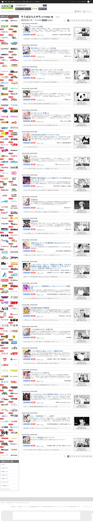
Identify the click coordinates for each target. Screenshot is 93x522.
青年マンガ (5, 471)
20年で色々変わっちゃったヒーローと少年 (47, 70)
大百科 (23, 1)
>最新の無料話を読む (81, 39)
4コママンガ (5, 482)
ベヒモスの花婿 (37, 26)
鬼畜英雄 (34, 221)
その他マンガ (5, 485)
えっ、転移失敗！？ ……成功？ (43, 416)
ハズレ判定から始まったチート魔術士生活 (47, 351)
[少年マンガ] (40, 35)
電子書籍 (43, 8)
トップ (19, 8)
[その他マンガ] (40, 56)
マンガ (35, 8)
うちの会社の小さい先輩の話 (42, 329)
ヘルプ (25, 506)
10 (87, 20)
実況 (27, 1)
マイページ (88, 11)
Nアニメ (32, 1)
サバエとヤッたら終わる (40, 373)
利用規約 (19, 506)
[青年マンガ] (40, 165)
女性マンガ (5, 478)
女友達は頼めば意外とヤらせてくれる (45, 135)
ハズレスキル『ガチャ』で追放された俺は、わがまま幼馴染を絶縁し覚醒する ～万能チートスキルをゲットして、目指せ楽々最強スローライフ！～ (51, 266)
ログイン (73, 1)
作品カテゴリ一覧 (7, 461)
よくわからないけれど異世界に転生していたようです (51, 394)
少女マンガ (5, 475)
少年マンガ (5, 468)
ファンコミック (6, 489)
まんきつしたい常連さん (40, 113)
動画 (6, 1)
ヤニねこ (34, 156)
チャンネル (18, 1)
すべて (3, 464)
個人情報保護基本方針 (34, 506)
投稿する (79, 11)
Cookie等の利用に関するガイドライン (50, 506)
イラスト (27, 8)
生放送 (13, 1)
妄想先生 (34, 200)
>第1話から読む (82, 37)
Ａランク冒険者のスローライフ (42, 438)
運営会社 (13, 506)
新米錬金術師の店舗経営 (40, 308)
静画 (9, 1)
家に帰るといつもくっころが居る (43, 48)
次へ (91, 20)
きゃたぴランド (37, 91)
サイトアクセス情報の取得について (71, 506)
